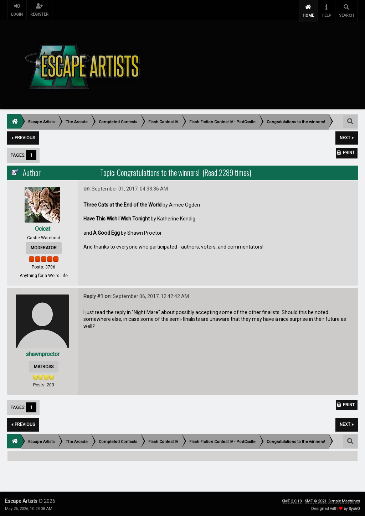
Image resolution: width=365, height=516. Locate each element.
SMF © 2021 (316, 499)
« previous (23, 136)
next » (347, 136)
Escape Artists (21, 499)
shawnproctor (43, 352)
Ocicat (42, 227)
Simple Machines (344, 499)
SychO (354, 507)
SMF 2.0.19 (292, 499)
